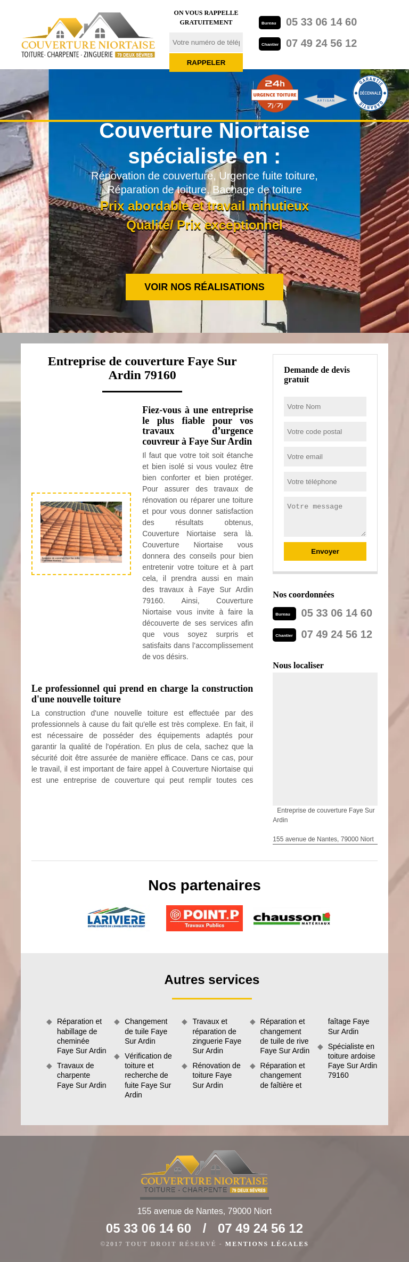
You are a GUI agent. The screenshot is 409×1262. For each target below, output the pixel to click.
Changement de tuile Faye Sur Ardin (146, 1031)
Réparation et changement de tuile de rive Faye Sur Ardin (285, 1036)
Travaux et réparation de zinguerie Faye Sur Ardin (216, 1036)
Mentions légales (267, 1244)
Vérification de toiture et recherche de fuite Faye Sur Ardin (148, 1075)
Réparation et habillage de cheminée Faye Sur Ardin (82, 1036)
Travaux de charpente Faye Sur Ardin (82, 1075)
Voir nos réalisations (204, 287)
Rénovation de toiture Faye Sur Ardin (216, 1075)
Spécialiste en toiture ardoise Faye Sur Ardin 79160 (353, 1061)
